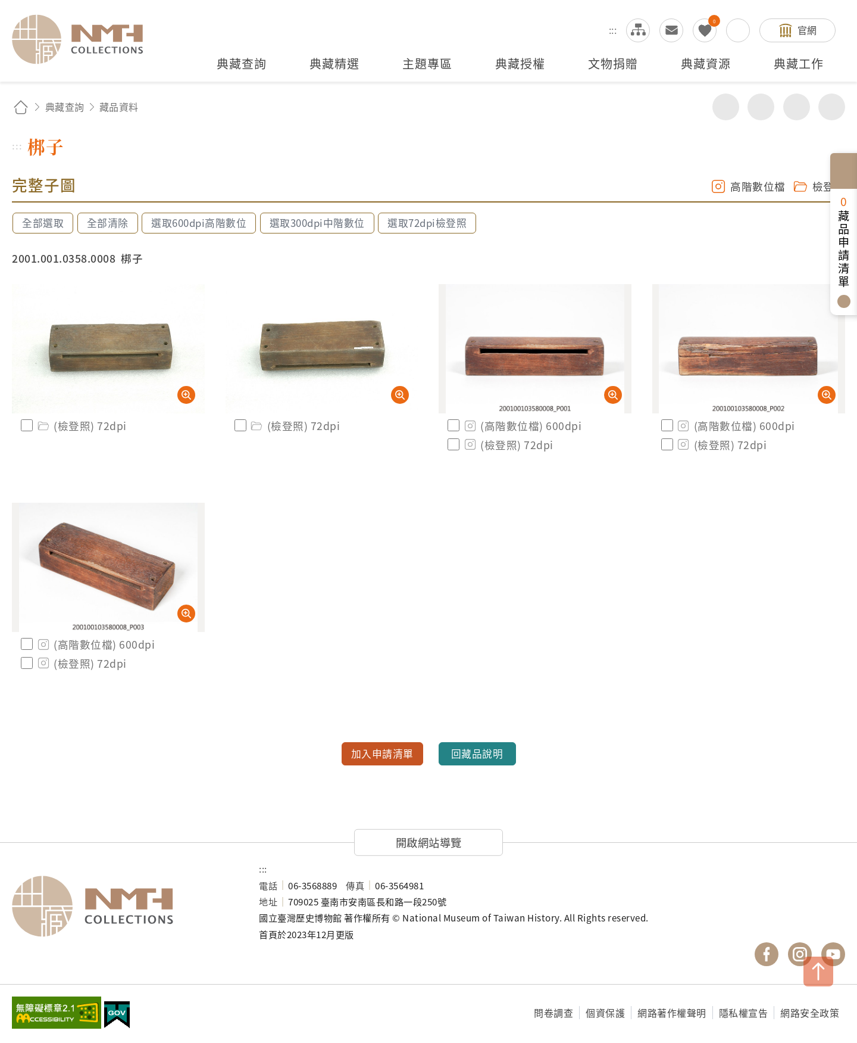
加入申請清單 (382, 753)
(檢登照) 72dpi (81, 425)
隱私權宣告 (743, 1012)
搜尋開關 (738, 30)
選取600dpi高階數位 (198, 223)
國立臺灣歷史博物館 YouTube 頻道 (833, 954)
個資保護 (605, 1012)
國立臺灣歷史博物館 (123, 906)
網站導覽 (638, 30)
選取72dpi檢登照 (427, 223)
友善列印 (760, 107)
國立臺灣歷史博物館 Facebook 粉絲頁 (766, 954)
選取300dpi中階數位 (317, 223)
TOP (818, 971)
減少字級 (831, 107)
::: (613, 29)
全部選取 (43, 223)
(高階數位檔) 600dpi (521, 425)
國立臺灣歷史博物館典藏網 (84, 39)
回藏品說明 (477, 753)
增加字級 (796, 107)
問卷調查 (553, 1012)
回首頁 (21, 107)
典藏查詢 (65, 106)
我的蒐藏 (705, 30)
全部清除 (108, 223)
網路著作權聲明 (671, 1012)
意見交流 (671, 30)
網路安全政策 (809, 1012)
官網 (807, 30)
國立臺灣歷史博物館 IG (800, 954)
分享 (725, 107)
